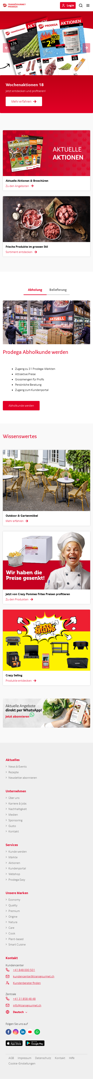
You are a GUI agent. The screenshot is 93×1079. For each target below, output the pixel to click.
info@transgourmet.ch (27, 1005)
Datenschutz (43, 1058)
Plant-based (16, 939)
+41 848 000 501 (24, 970)
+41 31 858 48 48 (24, 999)
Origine (12, 916)
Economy (14, 899)
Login (70, 5)
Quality (12, 905)
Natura (12, 922)
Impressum (24, 1058)
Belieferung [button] (58, 290)
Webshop (14, 874)
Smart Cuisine (17, 944)
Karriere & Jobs (17, 803)
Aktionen (14, 863)
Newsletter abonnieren (22, 777)
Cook (11, 933)
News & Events (17, 766)
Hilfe (72, 1058)
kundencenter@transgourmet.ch (33, 976)
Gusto (12, 826)
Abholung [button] (35, 290)
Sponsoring (15, 820)
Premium (14, 911)
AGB (11, 1058)
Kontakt (13, 831)
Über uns (13, 798)
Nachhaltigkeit (17, 809)
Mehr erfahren (23, 101)
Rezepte (13, 772)
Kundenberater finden (27, 983)
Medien (13, 814)
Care (11, 928)
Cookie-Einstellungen (21, 1063)
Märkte (13, 857)
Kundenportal (17, 868)
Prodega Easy (16, 879)
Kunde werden (17, 851)
